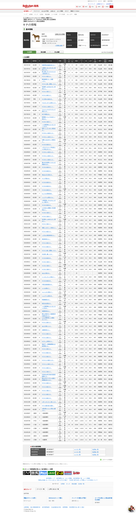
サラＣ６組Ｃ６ (47, 386)
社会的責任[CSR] (56, 507)
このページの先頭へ (107, 459)
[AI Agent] (131, 508)
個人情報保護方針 (35, 507)
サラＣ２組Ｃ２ (47, 95)
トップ (25, 14)
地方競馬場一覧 (77, 478)
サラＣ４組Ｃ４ (47, 76)
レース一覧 (77, 449)
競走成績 (47, 14)
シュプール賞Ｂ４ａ (48, 197)
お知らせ (53, 11)
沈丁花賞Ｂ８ (46, 114)
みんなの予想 (45, 11)
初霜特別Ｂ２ (46, 311)
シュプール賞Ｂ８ (47, 296)
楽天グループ (91, 1)
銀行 (105, 1)
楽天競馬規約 (46, 507)
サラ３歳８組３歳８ (48, 405)
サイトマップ (91, 4)
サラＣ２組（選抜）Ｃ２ (49, 84)
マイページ (36, 11)
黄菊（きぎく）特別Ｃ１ (49, 227)
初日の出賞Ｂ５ (47, 303)
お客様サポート (101, 4)
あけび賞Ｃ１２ (47, 326)
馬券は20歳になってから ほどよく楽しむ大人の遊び (52, 480)
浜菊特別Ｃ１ (46, 330)
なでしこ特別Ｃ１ (47, 341)
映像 (75, 14)
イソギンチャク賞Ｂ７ (49, 277)
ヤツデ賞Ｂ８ (46, 178)
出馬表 (31, 14)
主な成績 (56, 52)
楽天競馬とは (109, 4)
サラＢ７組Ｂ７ (47, 121)
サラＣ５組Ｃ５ (47, 243)
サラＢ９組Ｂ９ (47, 144)
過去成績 (43, 52)
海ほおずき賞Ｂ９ (47, 175)
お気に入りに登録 (60, 34)
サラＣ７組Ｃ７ (47, 91)
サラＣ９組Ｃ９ (47, 394)
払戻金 (41, 14)
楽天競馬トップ (28, 11)
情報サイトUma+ (75, 11)
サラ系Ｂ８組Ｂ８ (47, 99)
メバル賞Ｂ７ (46, 288)
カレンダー (70, 14)
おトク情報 (60, 11)
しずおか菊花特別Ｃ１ (49, 235)
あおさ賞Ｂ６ (46, 273)
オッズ (36, 14)
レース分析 (54, 14)
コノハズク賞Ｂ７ (47, 292)
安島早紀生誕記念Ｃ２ (49, 65)
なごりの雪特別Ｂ (47, 193)
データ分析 (62, 14)
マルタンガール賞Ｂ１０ (49, 103)
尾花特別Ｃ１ (46, 239)
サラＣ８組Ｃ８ (47, 352)
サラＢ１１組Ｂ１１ (48, 106)
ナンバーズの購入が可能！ (79, 498)
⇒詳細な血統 (59, 45)
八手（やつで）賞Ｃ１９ (49, 402)
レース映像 (87, 478)
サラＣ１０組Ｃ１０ (48, 360)
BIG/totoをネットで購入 (55, 498)
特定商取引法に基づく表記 (76, 507)
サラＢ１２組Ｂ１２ (48, 133)
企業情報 (26, 507)
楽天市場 (110, 1)
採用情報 (65, 507)
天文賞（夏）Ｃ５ (47, 254)
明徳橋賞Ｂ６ (46, 299)
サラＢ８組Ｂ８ (47, 186)
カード (100, 1)
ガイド (66, 11)
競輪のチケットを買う (30, 498)
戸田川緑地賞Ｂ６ (47, 284)
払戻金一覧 (95, 449)
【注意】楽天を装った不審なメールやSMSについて (83, 480)
